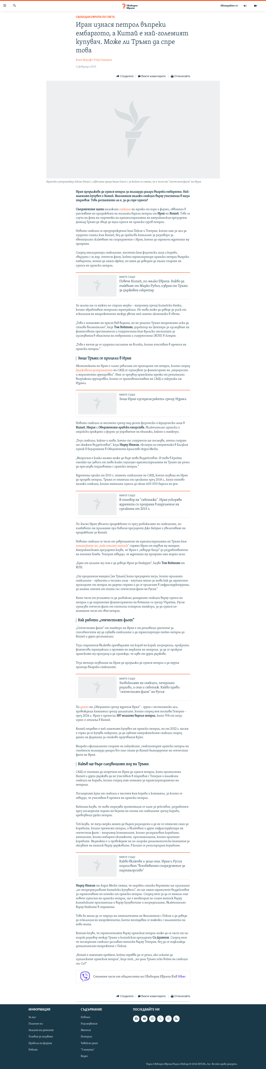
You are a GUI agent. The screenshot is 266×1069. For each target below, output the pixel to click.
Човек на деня (89, 1043)
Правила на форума (40, 1043)
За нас (32, 1017)
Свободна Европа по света (95, 17)
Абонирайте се (229, 5)
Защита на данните (41, 1030)
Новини (85, 1017)
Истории (86, 1036)
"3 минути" (87, 1049)
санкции (125, 209)
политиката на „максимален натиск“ (102, 545)
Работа (33, 1049)
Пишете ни (35, 1023)
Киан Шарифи (84, 60)
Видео (84, 1056)
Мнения (86, 1030)
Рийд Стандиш (103, 60)
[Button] (125, 76)
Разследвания (89, 1023)
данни (84, 707)
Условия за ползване (40, 1036)
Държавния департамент (94, 370)
